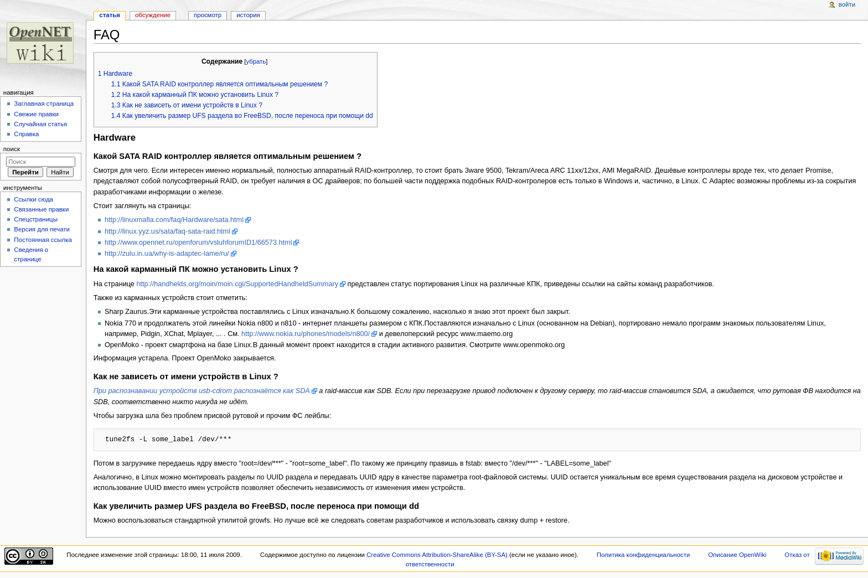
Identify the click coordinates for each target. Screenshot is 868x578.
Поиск (11, 149)
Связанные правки (41, 209)
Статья (109, 15)
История (248, 15)
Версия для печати (42, 229)
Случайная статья (40, 124)
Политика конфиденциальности (643, 554)
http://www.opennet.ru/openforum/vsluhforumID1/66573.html (198, 242)
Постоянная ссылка (42, 239)
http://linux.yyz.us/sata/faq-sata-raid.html (167, 231)
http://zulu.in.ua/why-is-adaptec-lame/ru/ (167, 253)
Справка (26, 134)
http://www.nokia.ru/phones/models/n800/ (305, 334)
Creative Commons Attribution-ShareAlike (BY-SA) (437, 554)
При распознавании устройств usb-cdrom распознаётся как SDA (202, 391)
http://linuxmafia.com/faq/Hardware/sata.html (174, 220)
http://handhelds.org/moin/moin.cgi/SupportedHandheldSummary (237, 284)
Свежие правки (36, 114)
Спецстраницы (36, 219)
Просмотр (207, 15)
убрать (256, 61)
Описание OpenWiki (737, 554)
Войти (847, 4)
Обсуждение (152, 15)
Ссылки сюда (33, 199)
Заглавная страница (44, 103)
